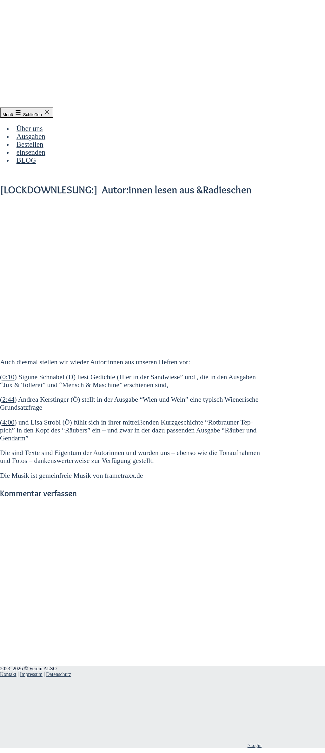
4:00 (8, 422)
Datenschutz (58, 674)
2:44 (8, 399)
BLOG (26, 160)
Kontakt (8, 674)
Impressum (31, 674)
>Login (255, 745)
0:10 (8, 377)
